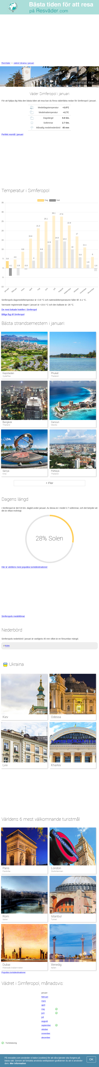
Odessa (56, 717)
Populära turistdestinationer (14, 972)
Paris (6, 868)
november (45, 1033)
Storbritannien (57, 871)
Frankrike (6, 871)
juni (42, 1013)
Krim (7, 645)
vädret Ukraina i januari (24, 63)
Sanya (6, 470)
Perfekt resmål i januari (12, 134)
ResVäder (6, 63)
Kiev (5, 717)
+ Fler (49, 483)
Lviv (5, 765)
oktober (44, 1029)
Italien (5, 919)
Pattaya (55, 470)
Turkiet (54, 919)
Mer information (18, 1063)
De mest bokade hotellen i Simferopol (19, 309)
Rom (6, 916)
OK (91, 1059)
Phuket (54, 373)
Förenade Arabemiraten (13, 968)
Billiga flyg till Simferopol (13, 314)
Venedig (56, 964)
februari (44, 997)
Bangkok (7, 422)
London (56, 868)
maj (43, 1009)
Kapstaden (8, 373)
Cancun (55, 422)
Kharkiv (56, 765)
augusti (44, 1021)
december (45, 1037)
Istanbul (56, 916)
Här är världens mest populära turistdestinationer (25, 567)
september (46, 1025)
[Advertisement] (49, 39)
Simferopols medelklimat (13, 616)
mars (43, 1001)
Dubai (6, 964)
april (43, 1005)
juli (42, 1017)
